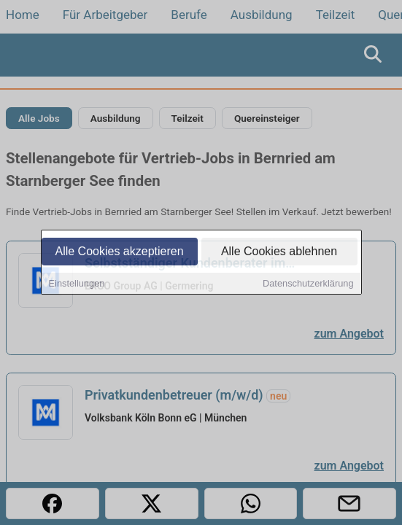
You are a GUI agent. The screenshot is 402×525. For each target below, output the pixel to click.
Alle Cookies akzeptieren (119, 252)
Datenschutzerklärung (308, 284)
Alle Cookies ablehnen (279, 252)
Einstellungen (77, 284)
